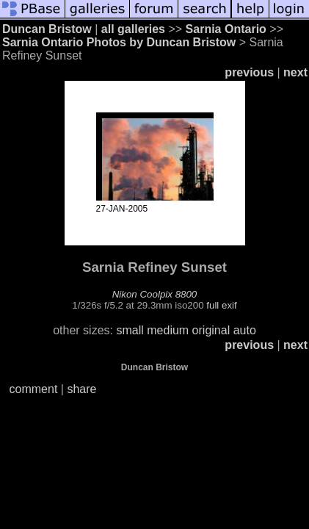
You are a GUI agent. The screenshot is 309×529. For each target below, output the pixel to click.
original (211, 330)
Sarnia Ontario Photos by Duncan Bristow (119, 42)
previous (249, 72)
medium (168, 330)
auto (244, 330)
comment (34, 389)
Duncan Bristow (47, 29)
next (295, 72)
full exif (221, 305)
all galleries (133, 29)
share (81, 389)
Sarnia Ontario (226, 29)
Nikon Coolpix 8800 (154, 294)
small (129, 330)
